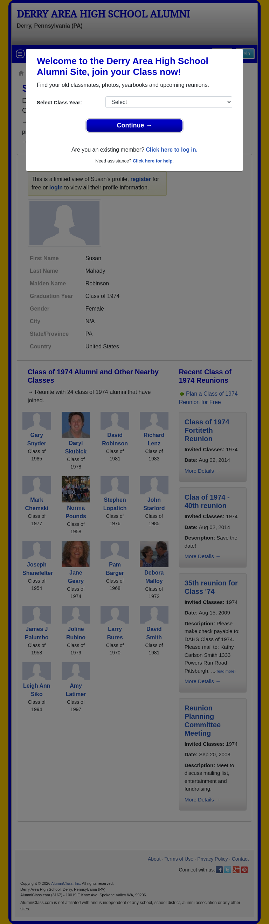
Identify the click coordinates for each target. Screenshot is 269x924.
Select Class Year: (59, 102)
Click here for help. (153, 161)
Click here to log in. (172, 150)
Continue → (134, 125)
